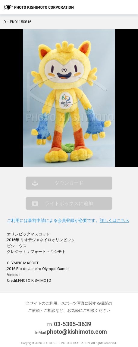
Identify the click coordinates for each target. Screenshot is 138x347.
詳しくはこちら (114, 220)
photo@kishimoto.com (77, 331)
